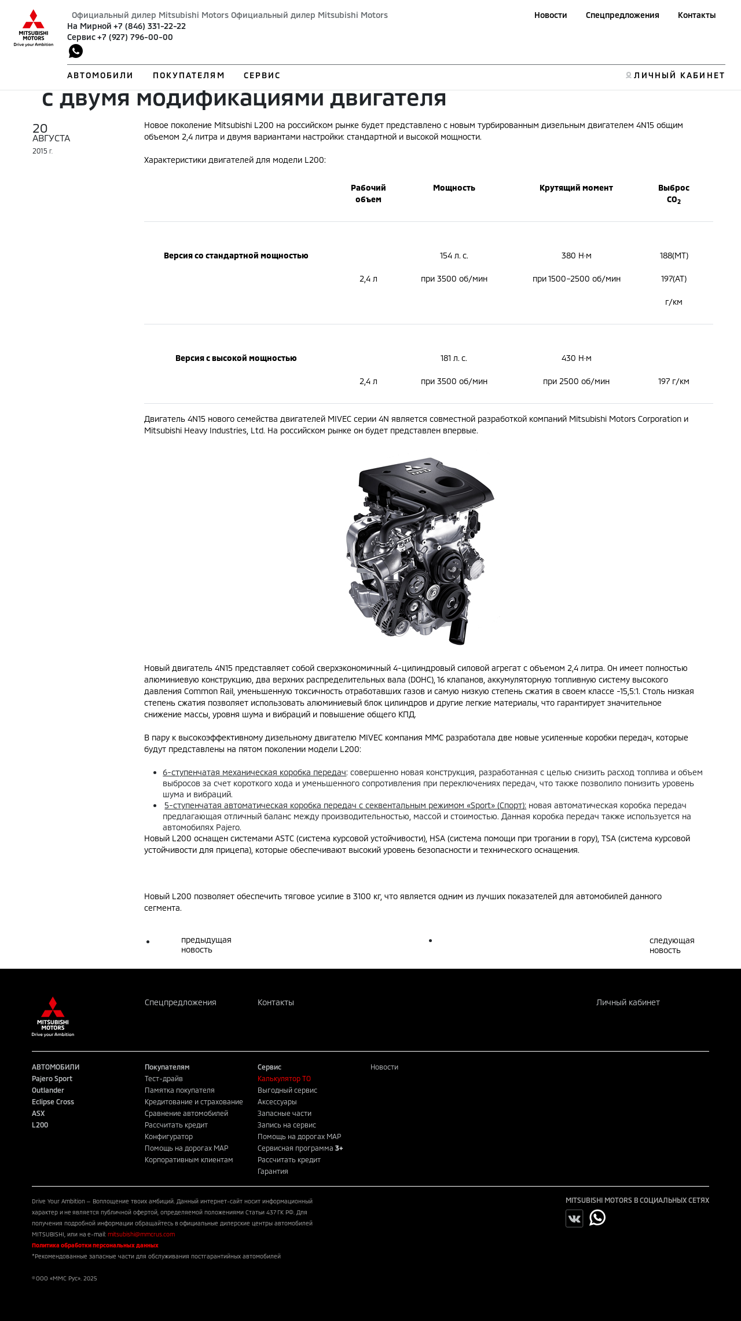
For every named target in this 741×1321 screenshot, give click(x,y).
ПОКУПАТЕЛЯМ (189, 75)
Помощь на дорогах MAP (186, 1148)
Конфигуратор (169, 1136)
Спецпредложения (622, 15)
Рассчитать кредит (176, 1125)
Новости (550, 15)
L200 (40, 1125)
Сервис (81, 37)
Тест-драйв (164, 1078)
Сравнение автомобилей (186, 1113)
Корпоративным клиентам (189, 1159)
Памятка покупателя (180, 1090)
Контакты (697, 15)
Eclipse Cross (53, 1101)
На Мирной (89, 26)
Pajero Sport (52, 1078)
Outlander (48, 1090)
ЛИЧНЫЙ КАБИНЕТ (679, 75)
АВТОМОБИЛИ (100, 75)
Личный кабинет (628, 1002)
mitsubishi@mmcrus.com (141, 1234)
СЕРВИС (262, 75)
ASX (38, 1113)
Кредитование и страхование (194, 1101)
